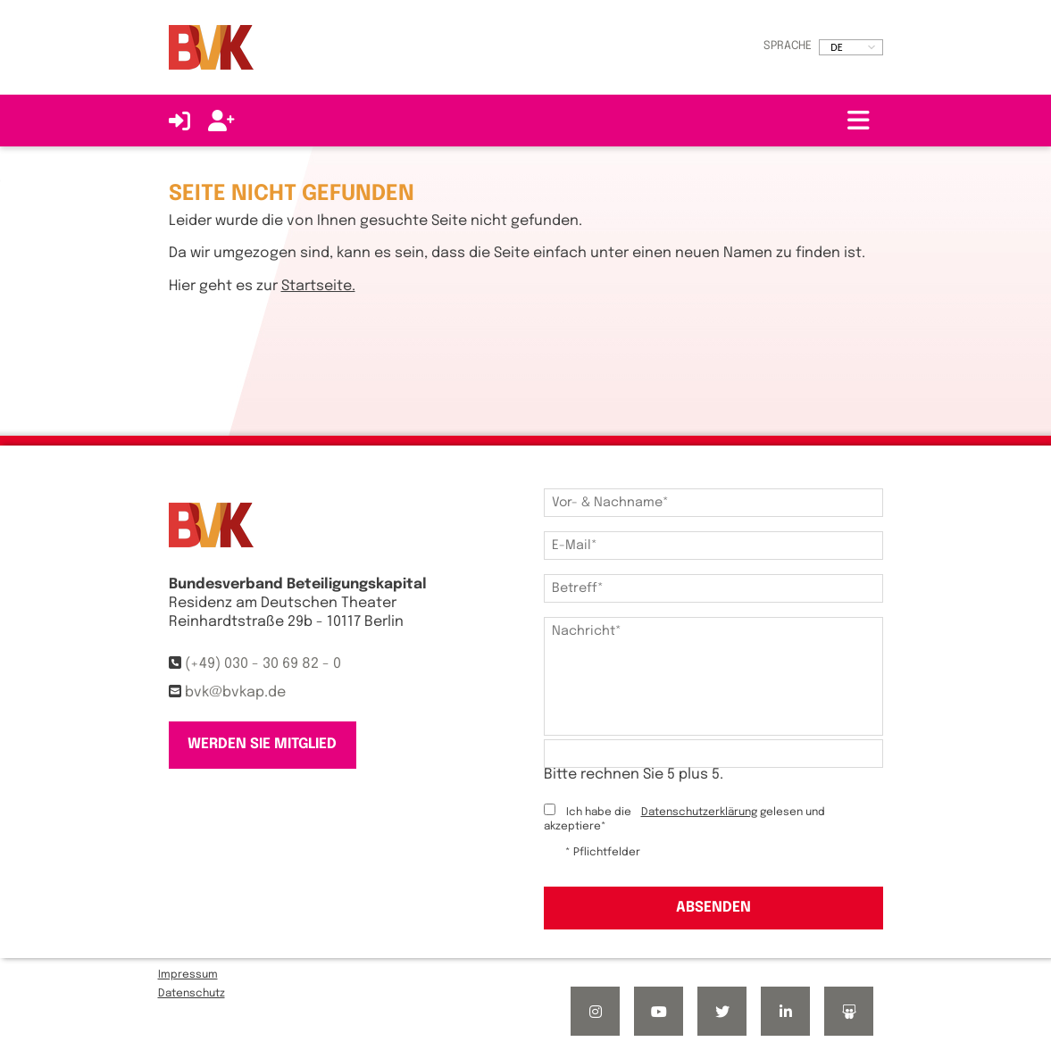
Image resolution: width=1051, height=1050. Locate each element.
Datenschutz (191, 993)
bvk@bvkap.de (235, 692)
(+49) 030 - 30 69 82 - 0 (263, 663)
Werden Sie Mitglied (262, 744)
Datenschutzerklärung (699, 812)
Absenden (713, 907)
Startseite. (318, 286)
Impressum (188, 975)
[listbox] (851, 47)
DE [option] (836, 47)
